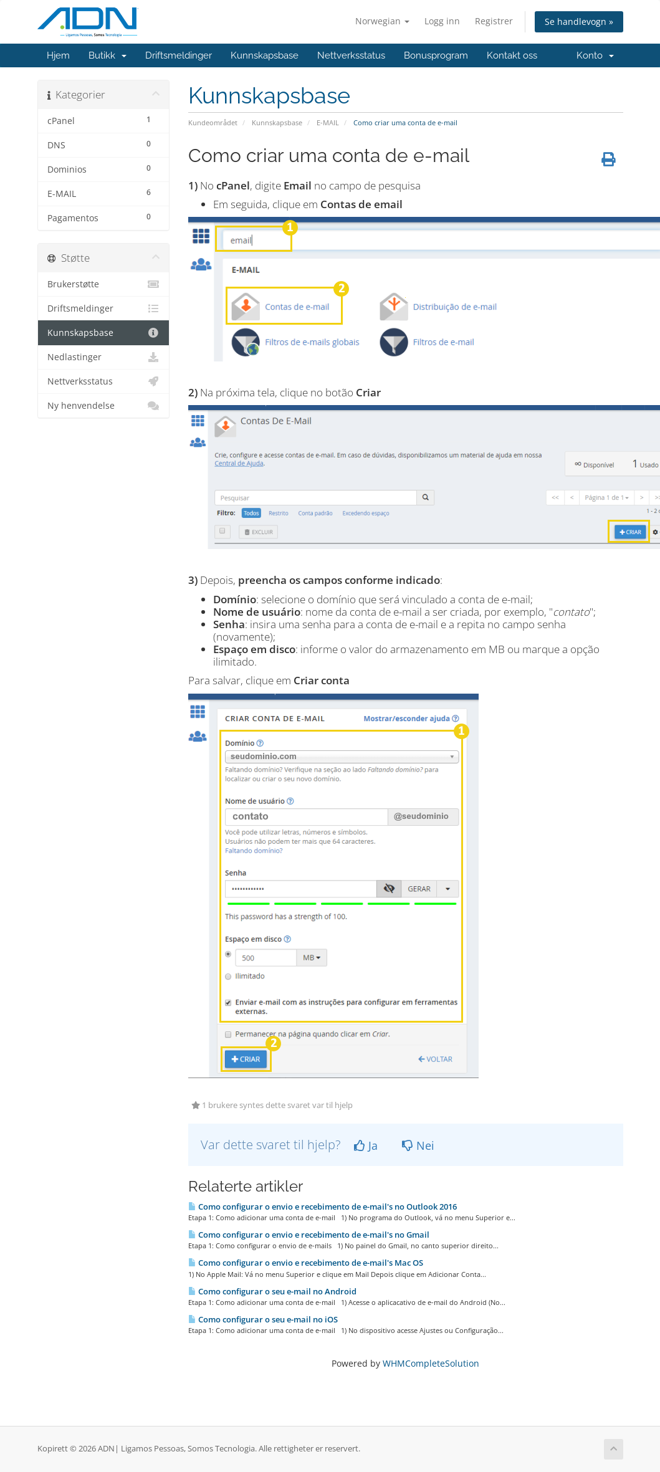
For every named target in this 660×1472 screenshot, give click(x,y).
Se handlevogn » (579, 21)
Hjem (58, 55)
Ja (366, 1145)
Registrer (494, 21)
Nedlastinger (103, 357)
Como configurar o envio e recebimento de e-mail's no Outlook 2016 (322, 1206)
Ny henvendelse (103, 405)
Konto (595, 55)
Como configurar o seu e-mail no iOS (263, 1319)
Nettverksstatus (351, 55)
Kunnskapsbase (265, 55)
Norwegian (382, 21)
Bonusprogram (436, 55)
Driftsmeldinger (178, 55)
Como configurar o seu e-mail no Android (272, 1291)
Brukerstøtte (103, 284)
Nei (418, 1145)
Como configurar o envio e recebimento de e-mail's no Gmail (308, 1234)
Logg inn (442, 21)
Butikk (107, 55)
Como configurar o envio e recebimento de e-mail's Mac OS (305, 1262)
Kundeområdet (212, 122)
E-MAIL (328, 122)
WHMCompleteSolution (431, 1363)
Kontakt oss (512, 55)
